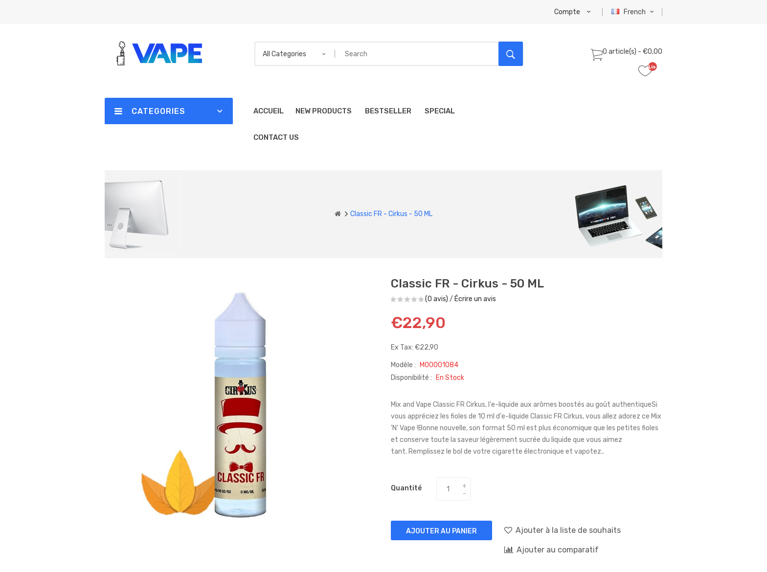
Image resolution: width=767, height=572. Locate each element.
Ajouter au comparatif (551, 549)
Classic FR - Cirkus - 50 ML (391, 214)
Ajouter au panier (441, 531)
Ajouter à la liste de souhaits (562, 530)
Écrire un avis (475, 299)
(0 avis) (436, 299)
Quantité (406, 488)
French (633, 12)
